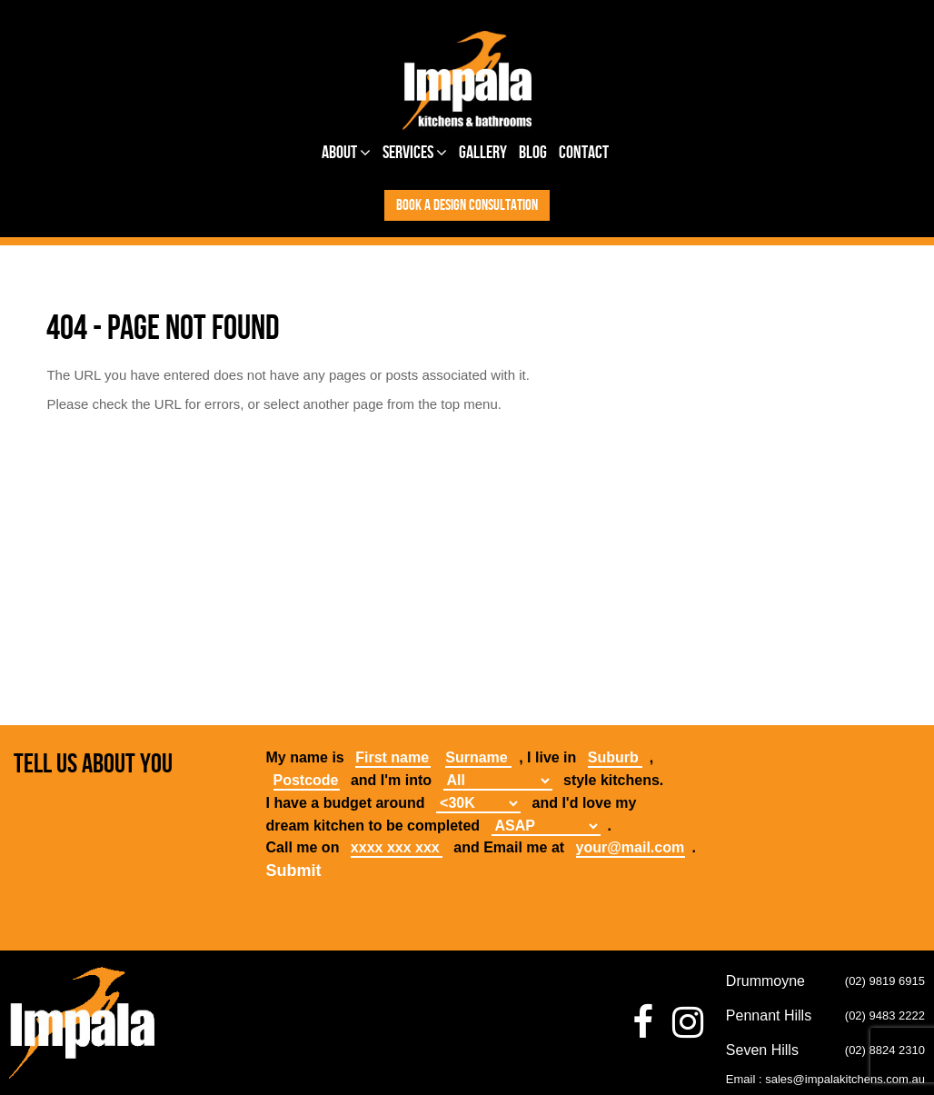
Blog (533, 153)
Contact (584, 153)
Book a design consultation (467, 205)
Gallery (483, 153)
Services (415, 153)
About (346, 153)
